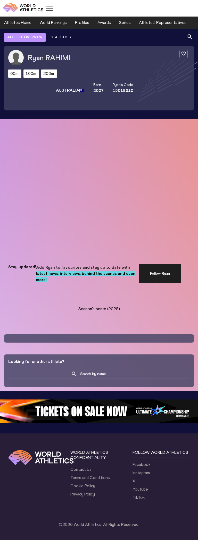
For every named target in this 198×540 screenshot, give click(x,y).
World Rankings (53, 22)
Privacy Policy (82, 494)
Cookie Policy (82, 485)
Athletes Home (17, 22)
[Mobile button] (49, 8)
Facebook (141, 464)
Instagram (141, 472)
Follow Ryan (160, 273)
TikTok (139, 497)
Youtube (140, 489)
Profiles (82, 22)
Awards (104, 22)
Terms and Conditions (90, 477)
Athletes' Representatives (162, 22)
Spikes (125, 22)
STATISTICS (61, 37)
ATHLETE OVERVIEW (25, 37)
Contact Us (81, 469)
